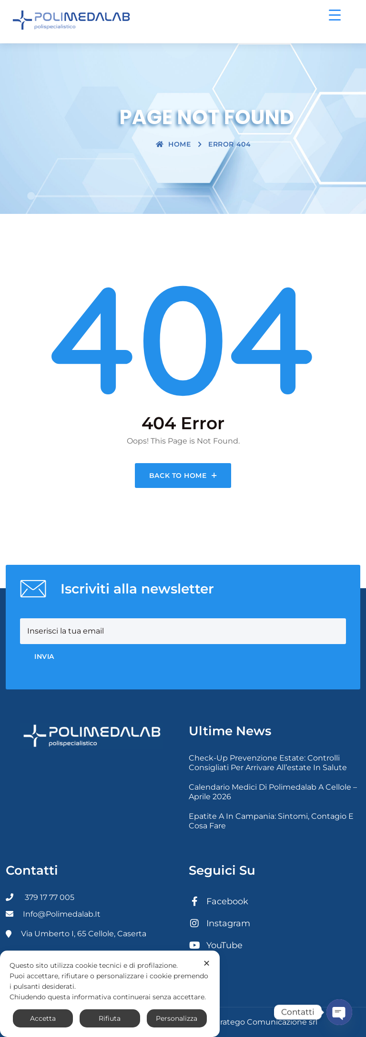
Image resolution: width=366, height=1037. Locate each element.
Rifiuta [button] (110, 1018)
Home (173, 144)
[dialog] (110, 994)
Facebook (218, 901)
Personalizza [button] (176, 1018)
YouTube (216, 945)
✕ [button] (206, 963)
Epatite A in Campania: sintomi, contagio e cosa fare (271, 821)
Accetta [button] (43, 1018)
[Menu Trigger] (335, 14)
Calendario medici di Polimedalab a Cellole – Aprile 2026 (273, 792)
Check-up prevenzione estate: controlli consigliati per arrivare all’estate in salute (268, 762)
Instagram (219, 923)
